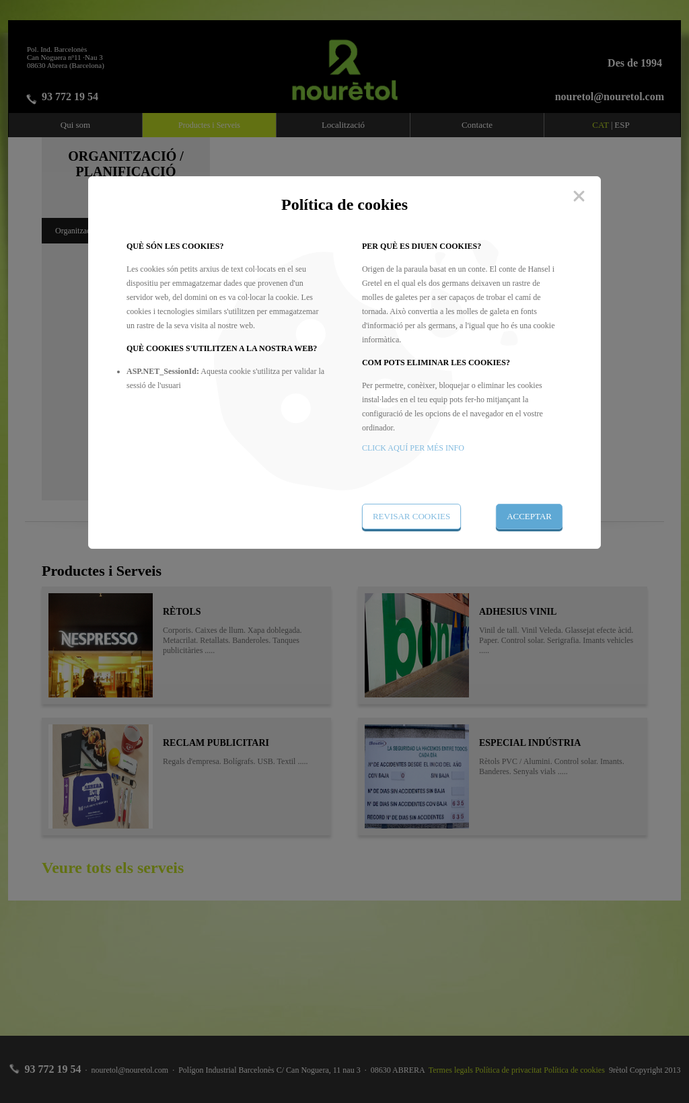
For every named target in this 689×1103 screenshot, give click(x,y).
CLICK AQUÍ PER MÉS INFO (413, 448)
